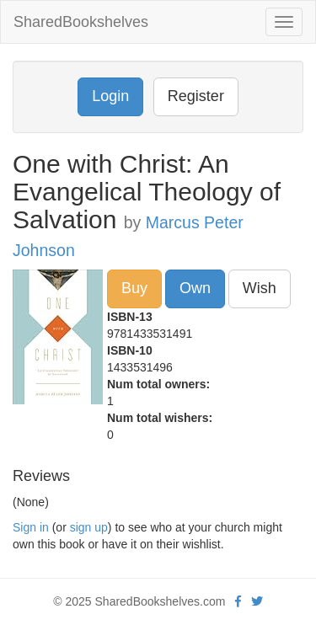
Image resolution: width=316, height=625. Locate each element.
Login (110, 96)
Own (195, 288)
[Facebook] (238, 601)
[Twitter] (257, 601)
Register (196, 96)
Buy (134, 288)
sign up (89, 527)
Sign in (31, 527)
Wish (259, 288)
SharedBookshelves (80, 21)
